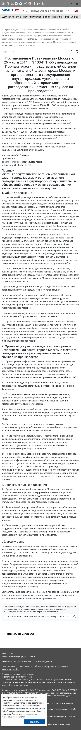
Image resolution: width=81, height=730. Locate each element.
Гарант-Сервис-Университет (57, 724)
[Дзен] (16, 3)
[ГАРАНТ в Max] (20, 3)
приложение (63, 123)
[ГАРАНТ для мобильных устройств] (7, 3)
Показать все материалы (18, 633)
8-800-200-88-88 (9, 653)
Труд (66, 16)
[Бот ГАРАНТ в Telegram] (29, 3)
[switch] (25, 11)
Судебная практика (11, 16)
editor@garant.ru (45, 661)
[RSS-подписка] (43, 3)
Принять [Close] (34, 721)
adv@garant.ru (50, 666)
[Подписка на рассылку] (3, 3)
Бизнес (46, 16)
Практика (57, 16)
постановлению (11, 161)
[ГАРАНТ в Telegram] (25, 3)
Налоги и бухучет (32, 16)
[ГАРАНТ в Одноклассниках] (34, 3)
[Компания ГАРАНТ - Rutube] (38, 3)
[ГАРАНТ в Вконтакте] (12, 3)
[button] (71, 3)
